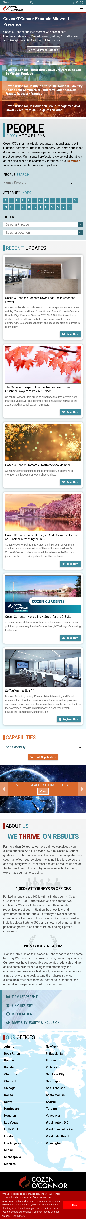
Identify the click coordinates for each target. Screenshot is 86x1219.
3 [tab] (47, 61)
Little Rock (11, 1129)
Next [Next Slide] (82, 789)
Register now (68, 719)
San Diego (53, 1081)
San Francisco (55, 1088)
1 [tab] (38, 61)
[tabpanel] (43, 789)
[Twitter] (76, 2)
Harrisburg (11, 1108)
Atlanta (9, 1046)
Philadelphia (54, 1053)
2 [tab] (43, 61)
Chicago (9, 1088)
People (16, 174)
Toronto (51, 1108)
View (43, 791)
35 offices (73, 160)
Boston (9, 1060)
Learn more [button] (18, 1216)
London (9, 1136)
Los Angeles (12, 1143)
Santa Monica (55, 1095)
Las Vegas (11, 1122)
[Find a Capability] (43, 747)
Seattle (51, 1101)
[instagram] (81, 2)
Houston (10, 1115)
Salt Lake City (55, 1074)
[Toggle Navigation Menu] (81, 8)
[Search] (31, 2)
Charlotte (10, 1074)
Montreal (10, 1163)
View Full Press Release (43, 49)
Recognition (18, 1014)
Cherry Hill (11, 1081)
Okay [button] (74, 1205)
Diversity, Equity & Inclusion (32, 1023)
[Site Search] (18, 2)
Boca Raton (12, 1053)
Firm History (18, 1005)
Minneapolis (12, 1157)
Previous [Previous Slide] (4, 789)
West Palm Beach (58, 1136)
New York (52, 1046)
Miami (8, 1150)
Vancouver (53, 1115)
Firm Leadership (21, 997)
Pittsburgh (53, 1060)
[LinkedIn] (72, 2)
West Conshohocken (60, 1129)
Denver (9, 1101)
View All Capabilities (43, 757)
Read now (70, 334)
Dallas (8, 1095)
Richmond (52, 1067)
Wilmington (54, 1143)
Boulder (9, 1067)
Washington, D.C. (57, 1122)
